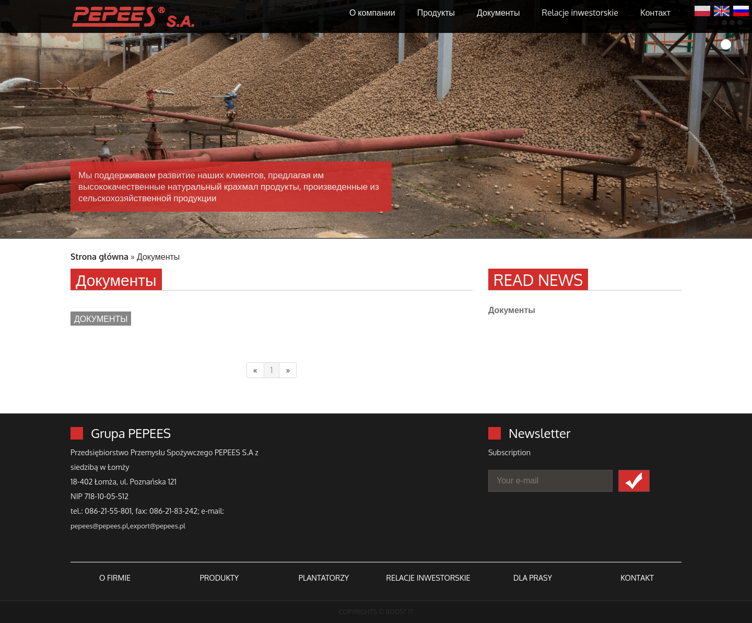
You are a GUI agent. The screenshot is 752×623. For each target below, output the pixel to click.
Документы (498, 12)
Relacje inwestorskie (580, 12)
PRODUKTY (219, 577)
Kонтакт (655, 12)
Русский (741, 10)
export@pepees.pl (157, 526)
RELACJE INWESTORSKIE (428, 577)
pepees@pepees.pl (99, 526)
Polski (702, 10)
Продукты (436, 12)
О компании (372, 12)
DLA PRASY (532, 577)
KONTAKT (637, 577)
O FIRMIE (115, 577)
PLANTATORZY (324, 577)
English (721, 10)
